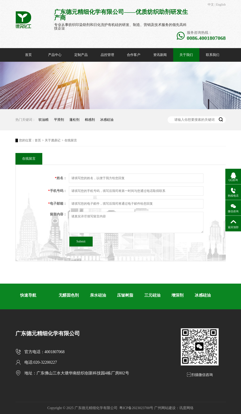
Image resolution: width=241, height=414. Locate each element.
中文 (211, 4)
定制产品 (81, 55)
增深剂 (177, 295)
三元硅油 (152, 295)
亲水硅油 (98, 295)
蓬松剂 (74, 119)
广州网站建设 (165, 408)
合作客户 (133, 55)
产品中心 (55, 55)
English (221, 4)
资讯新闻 (160, 55)
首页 (28, 55)
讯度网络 (186, 408)
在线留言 (70, 140)
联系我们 (212, 55)
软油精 (43, 119)
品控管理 (107, 55)
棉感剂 (90, 119)
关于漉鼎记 (52, 140)
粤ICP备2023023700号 (136, 408)
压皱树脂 (125, 295)
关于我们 (186, 55)
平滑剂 (59, 119)
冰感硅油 (106, 119)
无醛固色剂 (69, 295)
